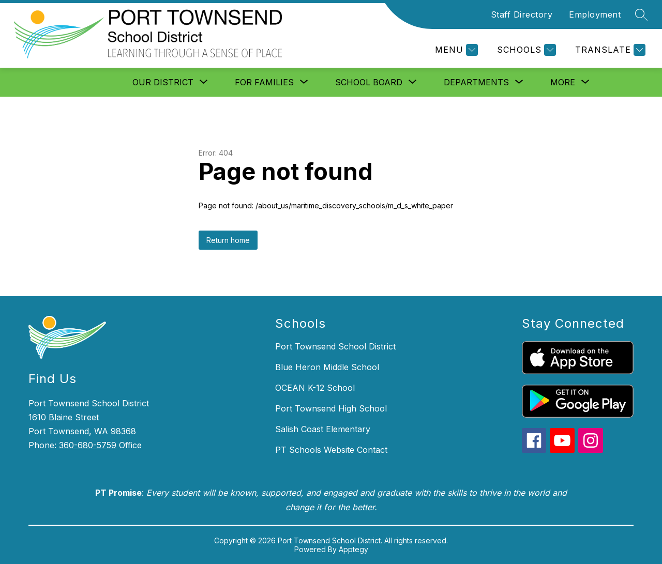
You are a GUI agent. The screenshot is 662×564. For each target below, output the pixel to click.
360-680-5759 (87, 445)
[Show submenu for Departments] (476, 82)
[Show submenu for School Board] (368, 82)
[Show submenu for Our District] (162, 82)
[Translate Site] (609, 49)
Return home (228, 240)
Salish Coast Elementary (322, 429)
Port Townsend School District (335, 346)
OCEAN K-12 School (315, 388)
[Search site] (641, 14)
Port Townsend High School (331, 408)
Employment (595, 14)
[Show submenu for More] (562, 82)
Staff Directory (522, 14)
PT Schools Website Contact (331, 450)
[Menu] (455, 49)
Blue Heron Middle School (327, 367)
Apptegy (353, 549)
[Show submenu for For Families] (264, 82)
